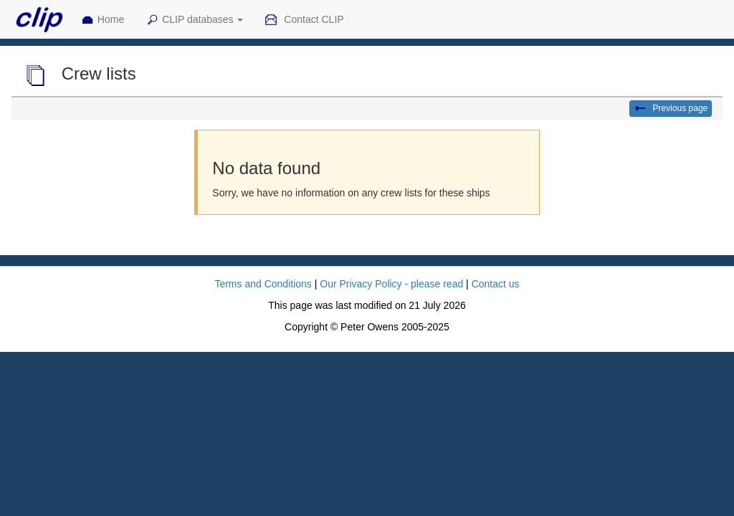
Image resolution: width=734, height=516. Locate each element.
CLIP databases (194, 20)
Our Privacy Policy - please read (391, 284)
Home (102, 20)
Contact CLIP (303, 20)
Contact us (496, 284)
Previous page (670, 108)
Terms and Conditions (262, 284)
